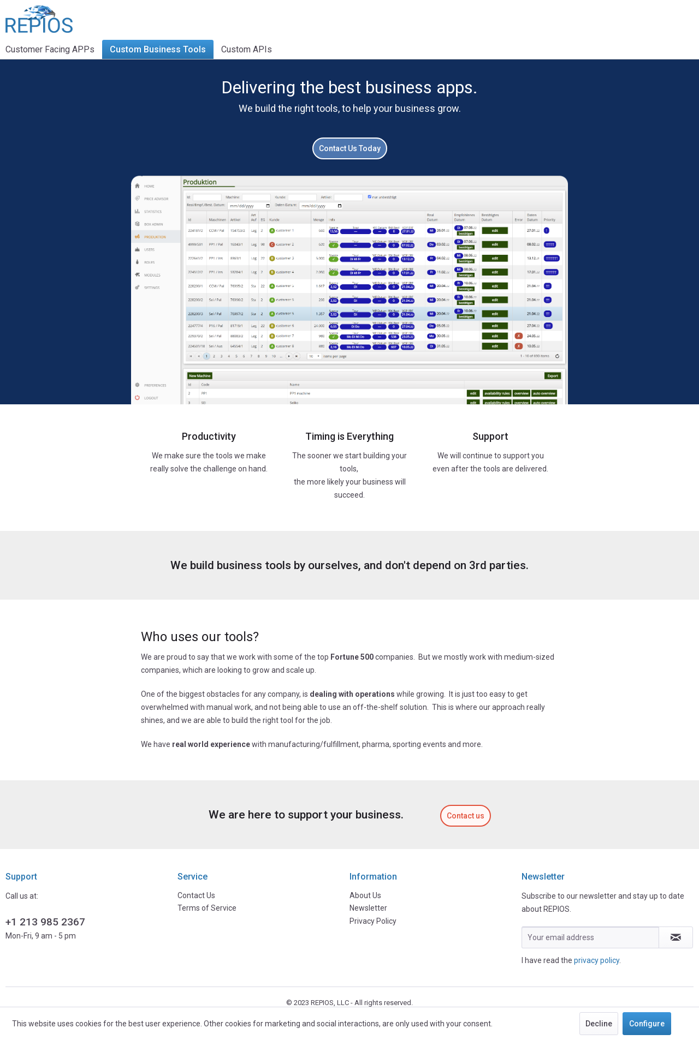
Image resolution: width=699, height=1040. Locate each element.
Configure (647, 1023)
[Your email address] (590, 937)
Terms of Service (206, 908)
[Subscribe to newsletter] (676, 937)
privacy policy (596, 960)
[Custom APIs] (247, 49)
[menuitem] (53, 49)
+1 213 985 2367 (45, 922)
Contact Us (196, 895)
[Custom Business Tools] (158, 49)
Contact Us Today (350, 148)
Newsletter (368, 908)
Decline (598, 1023)
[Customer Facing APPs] (53, 49)
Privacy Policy (373, 921)
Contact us (465, 815)
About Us (365, 895)
